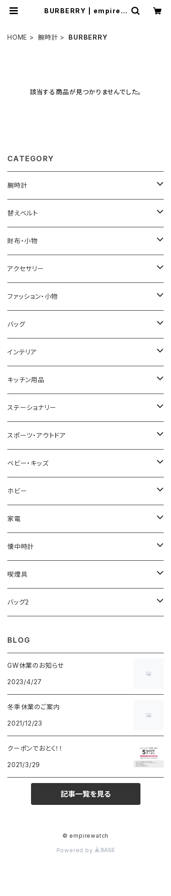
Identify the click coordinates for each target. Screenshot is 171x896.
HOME (17, 37)
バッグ (16, 324)
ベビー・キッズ (28, 463)
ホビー (17, 491)
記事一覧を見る (86, 794)
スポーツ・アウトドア (36, 435)
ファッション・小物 (32, 296)
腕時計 (48, 37)
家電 (14, 518)
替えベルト (22, 213)
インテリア (22, 352)
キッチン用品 (26, 380)
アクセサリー (25, 268)
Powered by (86, 850)
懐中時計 (20, 546)
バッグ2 (18, 602)
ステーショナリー (31, 407)
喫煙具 (17, 574)
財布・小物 (22, 241)
